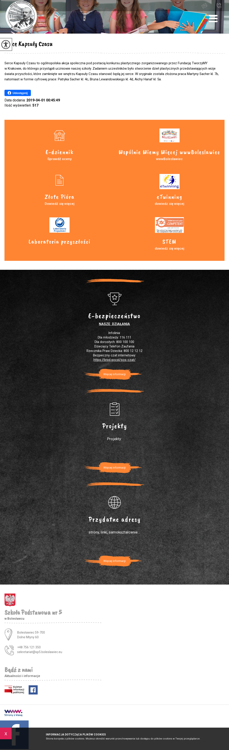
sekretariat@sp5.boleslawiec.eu (204, 6)
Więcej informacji (114, 374)
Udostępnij (18, 93)
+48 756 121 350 (218, 5)
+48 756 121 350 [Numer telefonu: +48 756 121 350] (29, 647)
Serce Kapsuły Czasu (28, 43)
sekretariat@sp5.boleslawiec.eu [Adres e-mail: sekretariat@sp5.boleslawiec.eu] (39, 652)
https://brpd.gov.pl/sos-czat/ (114, 360)
